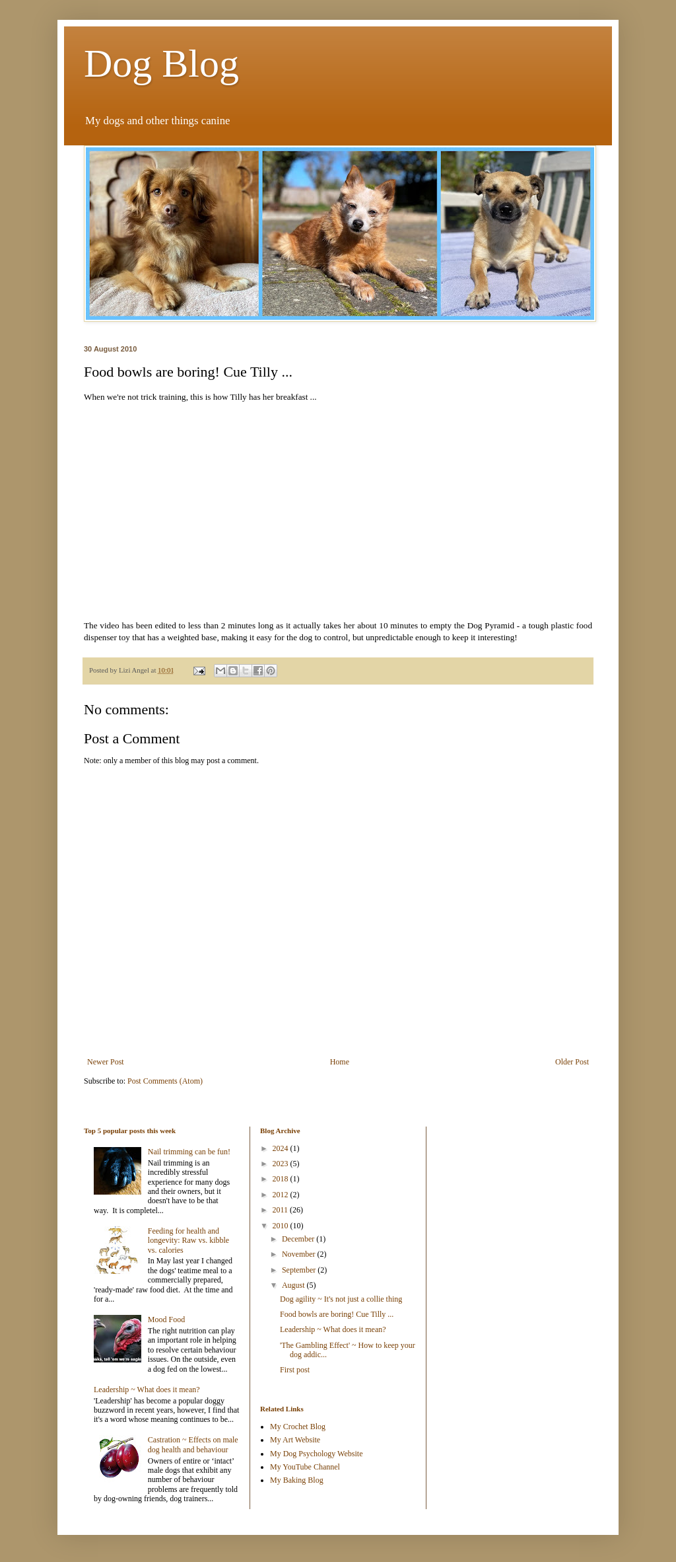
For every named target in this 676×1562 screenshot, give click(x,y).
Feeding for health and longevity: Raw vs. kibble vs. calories (188, 1240)
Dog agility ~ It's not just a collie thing (341, 1299)
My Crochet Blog (297, 1426)
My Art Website (295, 1439)
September (300, 1270)
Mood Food (166, 1319)
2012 (281, 1194)
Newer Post (105, 1061)
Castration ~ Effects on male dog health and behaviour (193, 1444)
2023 (281, 1163)
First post (295, 1369)
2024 (281, 1148)
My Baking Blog (296, 1480)
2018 (281, 1178)
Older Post (572, 1061)
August (294, 1285)
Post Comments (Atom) (165, 1081)
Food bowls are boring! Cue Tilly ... (336, 1314)
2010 (281, 1225)
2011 (281, 1209)
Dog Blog (161, 63)
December (299, 1239)
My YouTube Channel (305, 1466)
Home (339, 1061)
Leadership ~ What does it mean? (147, 1389)
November (300, 1254)
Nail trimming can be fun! (189, 1151)
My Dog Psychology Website (316, 1453)
